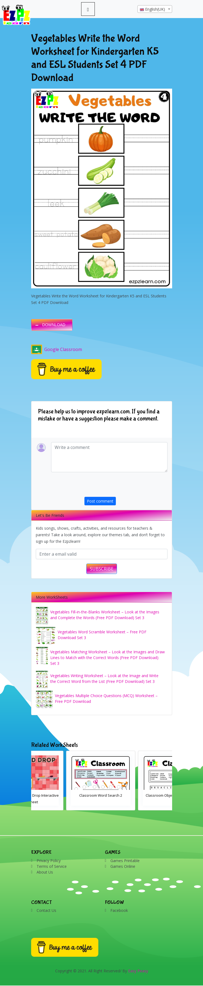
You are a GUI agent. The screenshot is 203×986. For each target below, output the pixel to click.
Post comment (100, 501)
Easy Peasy (138, 970)
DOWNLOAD (54, 325)
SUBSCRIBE (101, 569)
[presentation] (125, 486)
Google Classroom (56, 349)
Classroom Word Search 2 (137, 795)
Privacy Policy (49, 860)
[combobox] (154, 9)
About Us (45, 872)
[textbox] (155, 9)
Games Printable (125, 860)
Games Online (122, 866)
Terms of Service (52, 866)
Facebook (119, 910)
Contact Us (46, 910)
